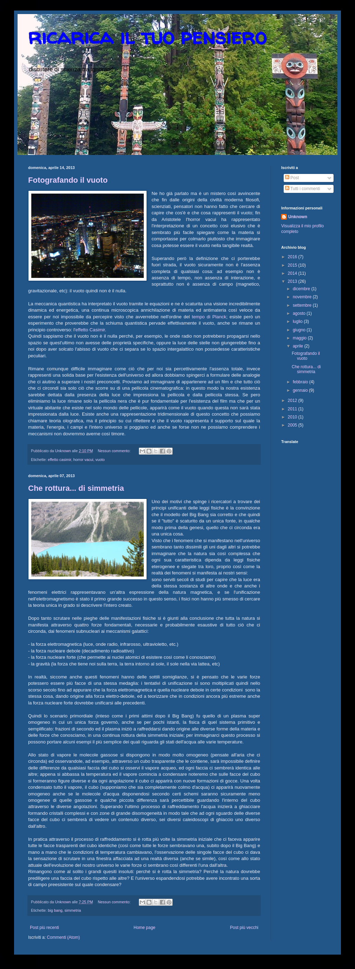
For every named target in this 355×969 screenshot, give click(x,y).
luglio (298, 321)
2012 (293, 400)
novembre (303, 296)
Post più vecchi (244, 927)
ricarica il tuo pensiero (147, 36)
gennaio (301, 390)
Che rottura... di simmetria (76, 488)
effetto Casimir (90, 329)
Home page (144, 927)
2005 (293, 425)
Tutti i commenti (302, 188)
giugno (299, 329)
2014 (293, 273)
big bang (55, 910)
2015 (293, 265)
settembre (303, 305)
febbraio (301, 381)
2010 (293, 417)
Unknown (297, 216)
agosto (299, 313)
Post (292, 177)
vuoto (99, 459)
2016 (293, 256)
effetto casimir (59, 459)
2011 (293, 409)
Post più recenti (44, 927)
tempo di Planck (209, 316)
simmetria (72, 910)
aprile (298, 346)
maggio (300, 338)
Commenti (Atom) (63, 937)
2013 (293, 281)
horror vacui (83, 459)
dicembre (302, 288)
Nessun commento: (114, 451)
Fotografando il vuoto (68, 180)
